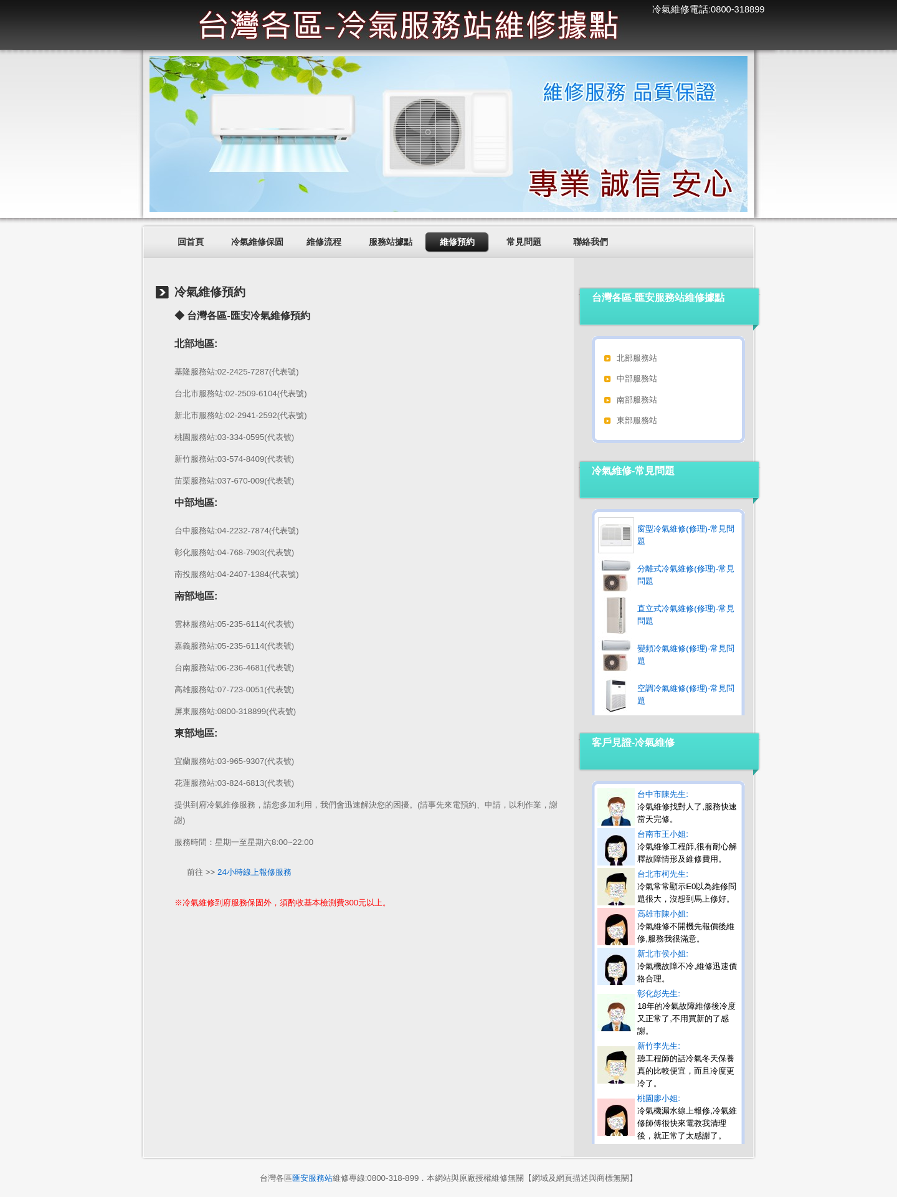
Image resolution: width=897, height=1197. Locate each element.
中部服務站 (637, 378)
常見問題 (523, 242)
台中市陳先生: (687, 806)
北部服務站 (637, 358)
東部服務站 (637, 420)
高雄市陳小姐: (685, 926)
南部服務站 (637, 399)
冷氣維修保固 (257, 242)
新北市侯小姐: (687, 966)
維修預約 (457, 242)
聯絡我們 (590, 242)
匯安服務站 (312, 1178)
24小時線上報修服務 (254, 872)
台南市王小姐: (687, 846)
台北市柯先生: (686, 886)
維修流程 (323, 242)
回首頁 (191, 242)
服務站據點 (390, 242)
